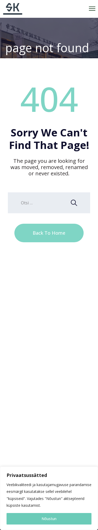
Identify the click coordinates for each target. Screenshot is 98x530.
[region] (49, 498)
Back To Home (49, 233)
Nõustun (49, 518)
